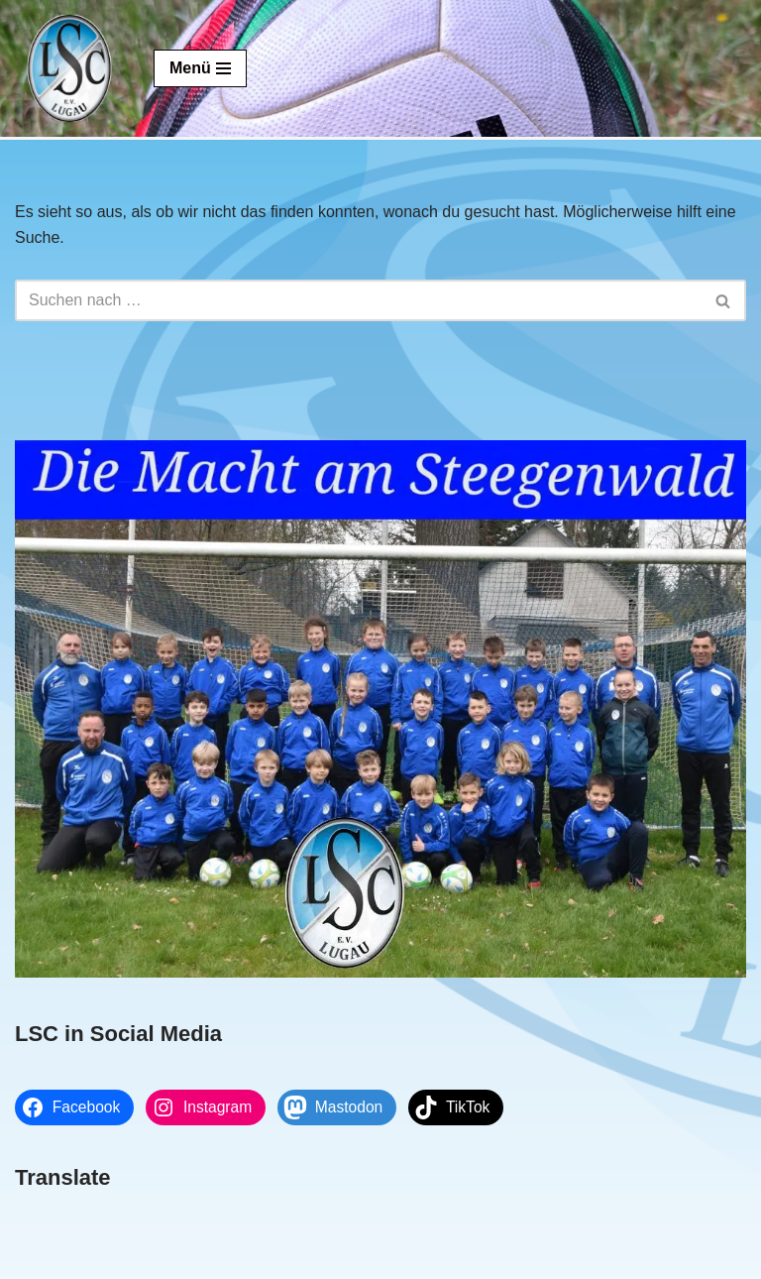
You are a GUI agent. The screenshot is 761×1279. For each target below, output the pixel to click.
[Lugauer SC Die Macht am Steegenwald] (69, 68)
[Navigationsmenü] (200, 68)
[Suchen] (358, 300)
